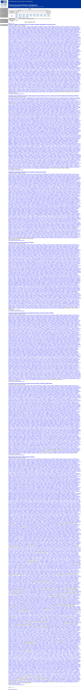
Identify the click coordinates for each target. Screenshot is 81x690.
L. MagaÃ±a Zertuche (70, 61)
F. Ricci (15, 76)
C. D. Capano (10, 182)
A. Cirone (65, 184)
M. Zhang (43, 237)
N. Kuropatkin (30, 101)
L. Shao (34, 80)
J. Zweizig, (55, 91)
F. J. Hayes (69, 51)
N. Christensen (46, 36)
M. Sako (73, 97)
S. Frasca (22, 46)
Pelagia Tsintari (31, 6)
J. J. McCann (21, 64)
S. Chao (36, 35)
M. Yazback (51, 90)
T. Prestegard (13, 74)
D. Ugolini (74, 161)
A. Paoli (64, 71)
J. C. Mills (36, 66)
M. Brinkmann (52, 33)
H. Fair (29, 44)
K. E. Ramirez (35, 75)
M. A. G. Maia (42, 101)
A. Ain (74, 26)
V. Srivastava (10, 158)
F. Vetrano (66, 163)
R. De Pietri (41, 41)
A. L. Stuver (35, 83)
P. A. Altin (20, 27)
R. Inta (12, 54)
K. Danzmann (26, 40)
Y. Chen (51, 113)
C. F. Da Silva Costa (36, 40)
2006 (27, 14)
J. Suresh (55, 83)
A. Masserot (48, 63)
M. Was (34, 88)
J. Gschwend (45, 98)
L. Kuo (23, 58)
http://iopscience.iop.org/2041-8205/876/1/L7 (16, 169)
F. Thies (41, 84)
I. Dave (51, 40)
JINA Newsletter (2, 20)
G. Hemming (22, 52)
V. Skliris (39, 81)
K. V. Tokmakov (26, 230)
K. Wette (14, 89)
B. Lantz (62, 58)
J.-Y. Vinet (25, 87)
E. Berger (65, 98)
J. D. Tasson (34, 84)
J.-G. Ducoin (16, 43)
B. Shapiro (66, 296)
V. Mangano (30, 62)
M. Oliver (12, 70)
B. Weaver (41, 88)
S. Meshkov (49, 65)
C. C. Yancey (39, 90)
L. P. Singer (16, 81)
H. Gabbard (33, 194)
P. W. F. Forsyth (13, 46)
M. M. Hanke (18, 51)
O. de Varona (62, 41)
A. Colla (29, 185)
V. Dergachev (72, 188)
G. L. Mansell (34, 62)
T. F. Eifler (37, 100)
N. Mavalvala (10, 64)
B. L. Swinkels (63, 83)
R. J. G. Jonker (16, 131)
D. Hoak (61, 52)
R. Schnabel (70, 154)
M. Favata (58, 44)
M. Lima (37, 101)
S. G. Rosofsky (27, 77)
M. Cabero (12, 111)
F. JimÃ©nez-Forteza (48, 200)
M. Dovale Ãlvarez (37, 190)
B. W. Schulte (31, 79)
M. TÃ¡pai (24, 84)
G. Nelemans (64, 68)
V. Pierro (78, 219)
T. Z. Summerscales (44, 83)
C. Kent (41, 202)
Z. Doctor (48, 42)
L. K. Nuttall (35, 69)
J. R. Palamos (16, 71)
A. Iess (76, 53)
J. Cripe (43, 39)
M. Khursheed (75, 132)
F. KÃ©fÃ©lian (35, 132)
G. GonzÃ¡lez (73, 48)
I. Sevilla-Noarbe (51, 98)
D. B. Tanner (20, 84)
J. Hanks (22, 51)
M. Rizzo (38, 76)
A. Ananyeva (28, 27)
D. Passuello (20, 72)
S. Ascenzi (73, 104)
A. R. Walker (67, 102)
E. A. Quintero (62, 74)
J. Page (54, 217)
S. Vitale (29, 87)
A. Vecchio (47, 86)
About (1, 15)
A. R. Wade (49, 87)
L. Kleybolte (65, 56)
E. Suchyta (48, 102)
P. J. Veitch (59, 86)
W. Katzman (17, 132)
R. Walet (60, 87)
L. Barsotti (56, 29)
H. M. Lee (42, 59)
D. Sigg (63, 156)
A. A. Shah (49, 296)
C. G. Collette (54, 37)
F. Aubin (24, 28)
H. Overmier (61, 70)
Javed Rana (47, 75)
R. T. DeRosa (13, 259)
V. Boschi (58, 32)
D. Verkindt (76, 86)
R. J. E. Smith (61, 81)
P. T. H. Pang (44, 71)
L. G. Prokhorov (27, 74)
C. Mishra (62, 66)
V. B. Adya (45, 26)
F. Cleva (24, 37)
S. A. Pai (12, 71)
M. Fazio (64, 44)
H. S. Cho (38, 36)
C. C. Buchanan (61, 180)
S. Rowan (36, 77)
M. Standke (23, 158)
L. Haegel (60, 50)
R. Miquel (57, 101)
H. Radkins (77, 74)
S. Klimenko (74, 56)
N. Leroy (62, 59)
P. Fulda (51, 46)
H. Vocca (34, 87)
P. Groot (14, 50)
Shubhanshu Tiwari (69, 84)
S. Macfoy (41, 61)
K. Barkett (41, 29)
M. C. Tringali (31, 161)
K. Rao (50, 75)
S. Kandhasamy (41, 131)
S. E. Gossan (28, 49)
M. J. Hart (79, 268)
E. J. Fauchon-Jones (52, 44)
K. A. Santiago (40, 78)
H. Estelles (75, 43)
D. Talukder (16, 84)
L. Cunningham (67, 39)
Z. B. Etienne (10, 44)
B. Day (26, 188)
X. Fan (36, 44)
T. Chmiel (14, 184)
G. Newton (58, 215)
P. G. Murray (37, 68)
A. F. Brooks (65, 33)
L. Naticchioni (50, 68)
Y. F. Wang (18, 88)
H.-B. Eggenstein (19, 191)
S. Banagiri (19, 29)
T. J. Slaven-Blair (51, 81)
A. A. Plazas (71, 101)
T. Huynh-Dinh (67, 53)
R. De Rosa (49, 41)
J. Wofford (28, 236)
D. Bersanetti (66, 30)
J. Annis (24, 97)
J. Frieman (53, 100)
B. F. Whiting (23, 89)
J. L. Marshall (47, 101)
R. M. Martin (30, 63)
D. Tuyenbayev (66, 161)
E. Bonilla (34, 32)
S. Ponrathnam (47, 73)
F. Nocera (27, 69)
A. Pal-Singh (30, 71)
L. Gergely (68, 47)
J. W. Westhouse (66, 165)
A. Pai (9, 71)
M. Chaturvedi (61, 35)
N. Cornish (30, 38)
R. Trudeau (43, 161)
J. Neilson (59, 68)
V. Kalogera (33, 131)
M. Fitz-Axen (60, 45)
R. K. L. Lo (35, 60)
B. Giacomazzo (26, 48)
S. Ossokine (52, 70)
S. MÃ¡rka (58, 62)
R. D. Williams (55, 235)
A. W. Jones (74, 54)
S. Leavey (24, 59)
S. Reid (77, 75)
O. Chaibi (17, 35)
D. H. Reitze (70, 151)
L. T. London (45, 60)
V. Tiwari (79, 84)
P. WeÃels (75, 88)
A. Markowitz (77, 62)
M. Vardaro (32, 86)
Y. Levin (70, 59)
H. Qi (48, 74)
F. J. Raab (73, 74)
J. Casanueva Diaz (18, 112)
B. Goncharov (68, 48)
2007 (31, 14)
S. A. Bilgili (22, 31)
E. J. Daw (61, 40)
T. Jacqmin (39, 54)
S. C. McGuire (47, 64)
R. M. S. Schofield (15, 79)
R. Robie (47, 76)
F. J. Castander (63, 99)
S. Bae (69, 28)
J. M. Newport (53, 215)
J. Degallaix (76, 40)
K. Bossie (65, 32)
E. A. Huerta (43, 53)
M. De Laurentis (41, 188)
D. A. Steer (27, 158)
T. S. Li (34, 101)
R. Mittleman (16, 67)
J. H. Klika (69, 56)
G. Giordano (49, 48)
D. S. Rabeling (60, 221)
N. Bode (16, 32)
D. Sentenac (70, 79)
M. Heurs (50, 52)
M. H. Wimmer (55, 89)
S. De (29, 188)
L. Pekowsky (33, 219)
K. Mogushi (27, 67)
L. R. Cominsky (63, 37)
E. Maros (77, 138)
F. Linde (15, 60)
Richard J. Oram (23, 70)
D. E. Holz (16, 53)
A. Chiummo (31, 36)
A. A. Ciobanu (69, 36)
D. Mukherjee (77, 67)
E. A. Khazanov (70, 132)
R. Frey (36, 46)
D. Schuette (60, 295)
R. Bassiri (75, 29)
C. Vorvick (39, 87)
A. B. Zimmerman (73, 237)
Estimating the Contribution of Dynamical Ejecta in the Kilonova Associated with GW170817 (27, 172)
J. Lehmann (55, 59)
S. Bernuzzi (53, 30)
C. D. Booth (51, 32)
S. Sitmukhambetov (34, 81)
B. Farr (43, 44)
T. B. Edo (32, 43)
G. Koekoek (24, 57)
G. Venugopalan (70, 86)
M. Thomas (45, 84)
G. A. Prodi (22, 74)
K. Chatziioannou (37, 113)
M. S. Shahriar (25, 80)
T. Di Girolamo (19, 42)
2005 (24, 14)
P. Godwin (57, 48)
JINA (1, 19)
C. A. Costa (42, 38)
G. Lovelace (70, 136)
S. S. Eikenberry (54, 43)
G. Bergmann (48, 30)
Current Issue (2, 8)
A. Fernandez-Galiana (35, 121)
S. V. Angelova (45, 27)
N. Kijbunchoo (68, 202)
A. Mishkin (58, 66)
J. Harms (47, 51)
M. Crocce (67, 99)
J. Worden (13, 90)
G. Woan (72, 89)
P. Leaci (21, 59)
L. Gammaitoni (77, 46)
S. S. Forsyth (56, 193)
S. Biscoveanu (47, 31)
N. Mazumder (15, 64)
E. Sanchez (14, 102)
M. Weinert (49, 88)
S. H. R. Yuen (67, 90)
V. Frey (39, 46)
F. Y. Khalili (52, 132)
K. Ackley (31, 26)
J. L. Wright (18, 90)
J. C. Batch (16, 248)
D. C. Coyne (23, 39)
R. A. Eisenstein (65, 43)
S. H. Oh (69, 69)
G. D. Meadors (76, 64)
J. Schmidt (30, 295)
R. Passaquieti (15, 72)
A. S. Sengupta (61, 79)
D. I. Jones (78, 54)
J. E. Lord (69, 206)
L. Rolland (59, 76)
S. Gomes (26, 196)
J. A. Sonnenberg (27, 227)
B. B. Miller (59, 212)
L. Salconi (69, 77)
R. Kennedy (44, 132)
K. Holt (13, 53)
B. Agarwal (60, 244)
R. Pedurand (47, 72)
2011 (45, 14)
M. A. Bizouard (60, 31)
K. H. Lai (39, 58)
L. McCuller (42, 64)
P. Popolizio (52, 73)
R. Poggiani (38, 73)
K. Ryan (51, 77)
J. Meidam (18, 65)
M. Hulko (55, 53)
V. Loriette (58, 60)
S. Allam (77, 97)
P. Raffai (13, 75)
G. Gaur (41, 47)
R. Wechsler (61, 98)
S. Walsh (71, 87)
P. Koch (13, 57)
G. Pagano (74, 70)
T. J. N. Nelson (69, 68)
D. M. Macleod (51, 61)
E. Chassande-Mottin (50, 35)
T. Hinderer (57, 52)
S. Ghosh (22, 48)
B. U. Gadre (64, 46)
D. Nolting (24, 216)
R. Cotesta (46, 38)
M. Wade (56, 87)
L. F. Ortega (39, 70)
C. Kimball (38, 56)
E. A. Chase (44, 35)
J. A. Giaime (32, 48)
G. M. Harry (52, 51)
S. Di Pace (31, 42)
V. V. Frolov (47, 46)
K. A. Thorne (59, 84)
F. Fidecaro (35, 45)
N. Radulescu (70, 150)
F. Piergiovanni (18, 73)
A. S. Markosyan (71, 62)
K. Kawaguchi (17, 202)
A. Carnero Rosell (14, 98)
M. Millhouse (32, 66)
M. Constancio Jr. (70, 37)
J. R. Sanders (35, 78)
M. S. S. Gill (41, 98)
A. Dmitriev (44, 42)
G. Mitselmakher (36, 213)
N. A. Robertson (43, 76)
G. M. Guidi (30, 50)
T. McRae (60, 64)
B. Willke (51, 89)
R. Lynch (31, 61)
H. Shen (45, 80)
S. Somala (65, 81)
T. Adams (34, 244)
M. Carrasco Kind (53, 99)
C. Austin (37, 28)
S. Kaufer (20, 132)
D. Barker (37, 29)
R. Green (76, 49)
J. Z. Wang (67, 164)
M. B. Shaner (30, 80)
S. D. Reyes (44, 292)
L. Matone (79, 63)
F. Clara (12, 37)
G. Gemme (50, 47)
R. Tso (54, 161)
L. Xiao (30, 90)
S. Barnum (46, 29)
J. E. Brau (32, 33)
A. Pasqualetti (75, 147)
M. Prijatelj (71, 220)
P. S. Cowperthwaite (70, 98)
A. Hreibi (39, 53)
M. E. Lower (14, 61)
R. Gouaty (37, 49)
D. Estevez (79, 43)
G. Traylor (26, 161)
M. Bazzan (18, 30)
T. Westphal (25, 235)
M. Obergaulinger (40, 69)
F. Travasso (22, 161)
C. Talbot (11, 84)
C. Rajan (20, 75)
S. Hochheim (65, 52)
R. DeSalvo (57, 41)
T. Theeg (61, 229)
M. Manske (39, 62)
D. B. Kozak (58, 57)
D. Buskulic (74, 110)
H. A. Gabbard (58, 46)
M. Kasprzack (73, 131)
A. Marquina (13, 63)
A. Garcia (20, 47)
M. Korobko (45, 57)
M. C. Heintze (18, 128)
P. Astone (21, 28)
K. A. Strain (15, 83)
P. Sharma (37, 80)
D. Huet (47, 53)
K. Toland (67, 160)
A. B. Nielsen (76, 215)
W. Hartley (21, 97)
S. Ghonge (77, 47)
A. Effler (41, 43)
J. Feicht (70, 44)
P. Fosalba (49, 100)
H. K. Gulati (35, 50)
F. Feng (78, 44)
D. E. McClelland (31, 64)
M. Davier (54, 40)
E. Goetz (60, 48)
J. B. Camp (46, 111)
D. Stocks (56, 158)
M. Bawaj (10, 30)
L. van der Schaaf (14, 86)
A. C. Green (72, 49)
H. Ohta (76, 69)
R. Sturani (30, 83)
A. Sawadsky (14, 295)
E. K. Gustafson (51, 50)
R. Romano (77, 76)
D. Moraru (46, 67)
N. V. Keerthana (30, 132)
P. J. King (45, 56)
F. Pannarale (53, 71)
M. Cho (42, 36)
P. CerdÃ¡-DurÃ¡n (46, 112)
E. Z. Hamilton (76, 50)
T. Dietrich (76, 41)
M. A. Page (78, 70)
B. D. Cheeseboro (67, 35)
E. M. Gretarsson (22, 126)
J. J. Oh (66, 69)
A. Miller (27, 66)
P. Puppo (40, 74)
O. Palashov (21, 71)
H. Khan (56, 132)
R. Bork (55, 32)
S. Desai (23, 100)
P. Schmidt (77, 78)
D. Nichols (19, 69)
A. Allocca (12, 27)
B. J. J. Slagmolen (45, 81)
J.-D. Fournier (18, 46)
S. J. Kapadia (55, 131)
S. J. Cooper (78, 37)
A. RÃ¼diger (40, 77)
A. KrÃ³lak (72, 57)
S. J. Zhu (64, 237)
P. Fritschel (43, 46)
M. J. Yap (46, 90)
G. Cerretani (52, 112)
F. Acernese (28, 26)
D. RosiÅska (22, 77)
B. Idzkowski (72, 53)
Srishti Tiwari (75, 84)
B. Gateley (34, 47)
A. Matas (70, 63)
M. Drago (75, 42)
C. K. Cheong (17, 36)
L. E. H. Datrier (43, 40)
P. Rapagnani (54, 75)
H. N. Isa (22, 54)
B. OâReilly (28, 70)
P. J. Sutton (59, 83)
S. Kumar (20, 58)
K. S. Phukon (74, 72)
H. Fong (76, 45)
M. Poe (27, 220)
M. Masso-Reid (59, 63)
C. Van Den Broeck (57, 162)
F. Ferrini (30, 45)
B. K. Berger (44, 30)
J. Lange (58, 58)
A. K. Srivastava (78, 157)
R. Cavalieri (37, 112)
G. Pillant (22, 73)
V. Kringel (62, 57)
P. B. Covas (77, 38)
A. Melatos (22, 65)
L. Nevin (49, 215)
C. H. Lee (34, 59)
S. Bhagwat (78, 177)
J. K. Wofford (66, 166)
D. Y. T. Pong (42, 73)
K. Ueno (70, 161)
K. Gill (45, 48)
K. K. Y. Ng (63, 215)
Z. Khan (65, 132)
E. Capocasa (67, 111)
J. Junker (23, 131)
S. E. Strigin (23, 83)
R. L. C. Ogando (65, 101)
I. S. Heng (31, 52)
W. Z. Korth (49, 57)
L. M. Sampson (56, 224)
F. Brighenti (44, 33)
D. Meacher (71, 64)
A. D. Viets (18, 87)
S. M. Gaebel (68, 46)
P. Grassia (58, 49)
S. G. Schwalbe (41, 79)
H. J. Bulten (64, 110)
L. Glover (53, 48)
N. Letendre (66, 59)
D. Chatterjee (56, 35)
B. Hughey (51, 53)
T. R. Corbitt (14, 38)
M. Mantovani (44, 62)
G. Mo (19, 67)
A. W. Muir (33, 214)
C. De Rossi (53, 41)
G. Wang (75, 87)
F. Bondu (30, 32)
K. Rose (18, 77)
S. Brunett (74, 33)
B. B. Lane (51, 58)
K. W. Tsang (48, 161)
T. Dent (33, 41)
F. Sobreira (44, 102)
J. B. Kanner (50, 131)
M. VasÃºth (43, 86)
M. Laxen (46, 205)
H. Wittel (68, 89)
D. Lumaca (22, 61)
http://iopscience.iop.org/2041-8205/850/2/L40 (16, 310)
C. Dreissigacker (53, 190)
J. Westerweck (20, 235)
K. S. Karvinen (63, 131)
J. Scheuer (73, 78)
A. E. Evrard (41, 100)
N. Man (22, 62)
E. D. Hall (72, 50)
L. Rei (75, 75)
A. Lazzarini (13, 59)
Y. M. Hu (47, 199)
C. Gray (62, 49)
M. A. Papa (52, 218)
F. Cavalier (53, 182)
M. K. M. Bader (65, 28)
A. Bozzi (9, 33)
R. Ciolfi (73, 36)
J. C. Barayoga (23, 29)
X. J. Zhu (46, 91)
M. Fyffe (54, 46)
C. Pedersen (38, 72)
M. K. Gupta (46, 50)
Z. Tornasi (75, 160)
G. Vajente (29, 162)
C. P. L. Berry (61, 30)
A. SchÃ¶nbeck (21, 79)
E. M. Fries (13, 194)
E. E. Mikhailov (15, 66)
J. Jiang (65, 54)
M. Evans (18, 44)
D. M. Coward (13, 39)
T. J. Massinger (53, 63)
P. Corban (10, 38)
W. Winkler (60, 89)
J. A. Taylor (50, 229)
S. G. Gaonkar (15, 47)
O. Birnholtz (38, 31)
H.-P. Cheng (13, 36)
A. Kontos (37, 57)
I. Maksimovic (14, 62)
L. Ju (20, 131)
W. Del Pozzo (19, 41)
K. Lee (51, 59)
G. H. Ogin (63, 69)
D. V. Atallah (36, 175)
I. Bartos (71, 29)
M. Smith (35, 102)
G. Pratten (73, 149)
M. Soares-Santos (11, 97)
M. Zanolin (10, 91)
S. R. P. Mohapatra (32, 67)
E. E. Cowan (50, 115)
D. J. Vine (22, 87)
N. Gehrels (20, 195)
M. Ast (24, 175)
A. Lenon (58, 59)
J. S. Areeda (65, 27)
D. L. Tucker (56, 98)
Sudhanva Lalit (15, 6)
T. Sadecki (59, 77)
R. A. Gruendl (71, 100)
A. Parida (67, 71)
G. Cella (41, 112)
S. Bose (62, 32)
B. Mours (58, 67)
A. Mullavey (19, 68)
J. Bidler (13, 31)
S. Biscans (43, 31)
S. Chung (61, 36)
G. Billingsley (27, 31)
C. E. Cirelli (61, 184)
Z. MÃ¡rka (62, 62)
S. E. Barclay (29, 29)
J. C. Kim (19, 56)
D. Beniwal (39, 30)
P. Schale (65, 78)
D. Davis (58, 40)
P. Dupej (20, 43)
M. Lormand (62, 60)
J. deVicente (32, 98)
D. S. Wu (21, 90)
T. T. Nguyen (67, 215)
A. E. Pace (70, 70)
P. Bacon (55, 28)
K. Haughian (65, 51)
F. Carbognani (71, 111)
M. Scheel (69, 78)
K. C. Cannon (56, 111)
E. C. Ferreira (21, 45)
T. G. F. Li (35, 206)
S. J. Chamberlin (28, 35)
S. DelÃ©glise (14, 41)
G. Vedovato (52, 86)
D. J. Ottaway (57, 70)
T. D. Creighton (38, 39)
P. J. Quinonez (56, 74)
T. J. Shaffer (45, 296)
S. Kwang (30, 58)
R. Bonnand (39, 32)
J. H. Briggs (40, 33)
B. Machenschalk (61, 207)
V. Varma (36, 86)
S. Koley (27, 57)
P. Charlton (40, 35)
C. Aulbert (45, 175)
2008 (34, 14)
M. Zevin (23, 91)
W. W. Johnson (54, 200)
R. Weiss (58, 88)
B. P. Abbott (10, 26)
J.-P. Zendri (19, 91)
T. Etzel (14, 44)
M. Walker (64, 87)
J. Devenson (27, 189)
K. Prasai (73, 73)
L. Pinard (26, 73)
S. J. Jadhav (43, 54)
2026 (27, 17)
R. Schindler (23, 102)
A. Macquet (56, 61)
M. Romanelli (72, 76)
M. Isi (29, 54)
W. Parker (71, 71)
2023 (17, 17)
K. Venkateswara (64, 86)
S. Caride (76, 111)
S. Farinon (40, 44)
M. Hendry (27, 52)
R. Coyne (27, 39)
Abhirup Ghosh (11, 48)
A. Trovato (36, 161)
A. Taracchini (29, 84)
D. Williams (37, 89)
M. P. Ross (32, 77)
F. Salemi (43, 224)
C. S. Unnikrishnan (40, 231)
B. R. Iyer (32, 54)
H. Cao (60, 111)
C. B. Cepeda (66, 182)
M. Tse (52, 161)
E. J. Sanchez (15, 78)
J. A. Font (27, 122)
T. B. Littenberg (24, 60)
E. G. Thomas (69, 229)
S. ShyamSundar (66, 80)
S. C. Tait (64, 159)
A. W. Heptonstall (40, 52)
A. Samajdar (78, 77)
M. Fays (61, 44)
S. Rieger (55, 292)
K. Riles (35, 76)
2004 (20, 14)
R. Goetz (64, 48)
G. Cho (35, 36)
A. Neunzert (77, 68)
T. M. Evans (22, 44)
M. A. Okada (77, 145)
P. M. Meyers (68, 65)
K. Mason (40, 63)
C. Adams (35, 26)
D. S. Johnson (69, 54)
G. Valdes (33, 162)
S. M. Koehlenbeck (18, 57)
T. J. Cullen (57, 39)
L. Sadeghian (24, 224)
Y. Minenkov (53, 66)
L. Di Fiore (45, 118)
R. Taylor (37, 84)
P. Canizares (68, 181)
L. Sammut (10, 78)
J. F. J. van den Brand (50, 162)
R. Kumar (16, 58)
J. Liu (29, 60)
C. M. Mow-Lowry (64, 67)
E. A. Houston (35, 199)
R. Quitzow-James (68, 74)
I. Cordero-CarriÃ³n (20, 38)
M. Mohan (57, 213)
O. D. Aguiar (67, 26)
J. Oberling (46, 69)
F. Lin (13, 60)
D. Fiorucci (42, 45)
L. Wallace (68, 87)
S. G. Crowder (52, 39)
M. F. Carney (29, 182)
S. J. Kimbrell (23, 203)
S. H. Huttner (62, 53)
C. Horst (24, 53)
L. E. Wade (53, 87)
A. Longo (49, 60)
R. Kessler (66, 97)
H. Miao (72, 65)
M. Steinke (31, 158)
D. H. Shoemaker (53, 80)
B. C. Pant (57, 71)
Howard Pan (14, 218)
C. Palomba (26, 71)
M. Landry (47, 58)
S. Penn (53, 72)
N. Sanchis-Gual (25, 78)
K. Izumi (35, 54)
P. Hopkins (20, 53)
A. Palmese (17, 97)
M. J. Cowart (19, 39)
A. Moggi (49, 213)
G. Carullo (13, 112)
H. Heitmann (14, 52)
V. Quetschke (51, 74)
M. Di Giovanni (13, 42)
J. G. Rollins (64, 76)
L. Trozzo (39, 161)
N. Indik (76, 199)
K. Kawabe (25, 132)
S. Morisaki (55, 67)
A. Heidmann (77, 51)
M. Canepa (63, 181)
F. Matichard (74, 63)
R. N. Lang (55, 58)
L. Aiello (71, 26)
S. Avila (26, 99)
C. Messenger (54, 65)
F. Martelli (21, 63)
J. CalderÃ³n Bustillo (31, 111)
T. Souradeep (64, 157)
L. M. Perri (51, 219)
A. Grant (52, 49)
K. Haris (44, 51)
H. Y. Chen (72, 35)
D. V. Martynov (35, 63)
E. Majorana (78, 137)
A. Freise (33, 46)
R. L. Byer (21, 181)
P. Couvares (73, 38)
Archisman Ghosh (17, 48)
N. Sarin (44, 78)
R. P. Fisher (51, 45)
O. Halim (64, 50)
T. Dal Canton (76, 39)
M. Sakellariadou (64, 77)
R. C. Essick (70, 43)
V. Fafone (26, 44)
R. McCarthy (25, 64)
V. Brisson (57, 33)
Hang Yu (59, 90)
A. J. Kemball (32, 202)
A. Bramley (23, 33)
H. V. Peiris (70, 97)
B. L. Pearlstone (33, 72)
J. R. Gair (72, 46)
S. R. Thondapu (54, 84)
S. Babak (52, 28)
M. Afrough (56, 244)
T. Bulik (60, 110)
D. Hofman (70, 52)
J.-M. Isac (25, 54)
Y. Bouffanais (78, 32)
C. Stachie (18, 158)
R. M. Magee (77, 61)
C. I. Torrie (13, 161)
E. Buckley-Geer (42, 99)
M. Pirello (30, 73)
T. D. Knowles (61, 203)
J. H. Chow (25, 184)
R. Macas (38, 61)
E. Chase (29, 183)
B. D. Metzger (76, 98)
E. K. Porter (57, 73)
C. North (30, 69)
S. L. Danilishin (14, 40)
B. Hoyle (14, 101)
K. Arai (56, 27)
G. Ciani (64, 36)
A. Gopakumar (16, 49)
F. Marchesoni (49, 62)
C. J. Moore (42, 67)
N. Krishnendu (67, 57)
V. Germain (73, 47)
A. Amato (24, 27)
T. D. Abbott (19, 26)
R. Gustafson (56, 50)
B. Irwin (18, 54)
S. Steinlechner (41, 158)
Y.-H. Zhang (51, 237)
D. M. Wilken (31, 89)
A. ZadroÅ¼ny (18, 237)
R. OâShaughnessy (46, 70)
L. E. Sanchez (20, 78)
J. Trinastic (66, 230)
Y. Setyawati (10, 80)
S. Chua (53, 36)
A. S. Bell (35, 30)
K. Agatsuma (57, 26)
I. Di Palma (35, 42)
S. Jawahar (42, 200)
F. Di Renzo (40, 42)
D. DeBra (65, 40)
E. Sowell (68, 157)
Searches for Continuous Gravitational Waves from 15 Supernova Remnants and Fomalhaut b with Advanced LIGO (32, 24)
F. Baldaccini (77, 28)
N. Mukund (14, 68)
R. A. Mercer (31, 65)
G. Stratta (18, 83)
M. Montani (38, 67)
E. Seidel (52, 79)
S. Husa (58, 53)
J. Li (73, 59)
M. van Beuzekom (43, 162)
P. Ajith (77, 26)
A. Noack (16, 216)
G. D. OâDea (57, 69)
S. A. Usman (20, 162)
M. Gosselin (33, 49)
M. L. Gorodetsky (23, 49)
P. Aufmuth (29, 28)
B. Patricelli (28, 72)
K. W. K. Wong (33, 236)
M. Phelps (69, 72)
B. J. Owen (66, 70)
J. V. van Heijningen (20, 86)
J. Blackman (72, 178)
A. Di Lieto (24, 42)
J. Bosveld (74, 32)
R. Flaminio (65, 45)
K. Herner (62, 97)
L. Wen (66, 88)
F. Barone (49, 29)
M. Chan (32, 35)
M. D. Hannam (47, 268)
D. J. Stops (10, 83)
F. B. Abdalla (22, 99)
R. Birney (34, 31)
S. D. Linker (19, 60)
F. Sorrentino (77, 81)
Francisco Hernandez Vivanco (54, 128)
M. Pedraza (42, 72)
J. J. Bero (57, 30)
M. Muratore (32, 68)
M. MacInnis (46, 61)
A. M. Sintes (28, 81)
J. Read (67, 75)
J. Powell (60, 73)
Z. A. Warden (27, 88)
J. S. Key (48, 132)
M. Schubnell (27, 102)
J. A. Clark (16, 37)
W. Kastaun (61, 201)
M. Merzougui (44, 65)
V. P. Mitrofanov (73, 66)
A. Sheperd (18, 226)
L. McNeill (19, 211)
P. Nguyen (15, 69)
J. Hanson (36, 51)
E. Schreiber (26, 79)
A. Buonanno (69, 110)
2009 (38, 14)
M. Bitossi (55, 31)
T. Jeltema (22, 101)
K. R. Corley (26, 38)
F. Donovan (52, 42)
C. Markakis (66, 62)
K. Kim (23, 56)
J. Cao (63, 111)
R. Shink (48, 80)
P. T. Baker (72, 28)
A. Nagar (41, 68)
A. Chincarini (26, 36)
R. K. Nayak (55, 68)
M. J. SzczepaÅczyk (70, 83)
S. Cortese (38, 38)
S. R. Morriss (14, 214)
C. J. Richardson (20, 76)
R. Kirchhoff (56, 56)
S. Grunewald (21, 50)
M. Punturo (37, 74)
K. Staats (14, 158)
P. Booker (42, 32)
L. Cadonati (17, 111)
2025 (24, 17)
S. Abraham (23, 26)
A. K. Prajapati (65, 73)
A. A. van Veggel (27, 86)
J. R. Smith (56, 81)
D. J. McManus (56, 64)
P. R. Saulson (53, 78)
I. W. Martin (25, 63)
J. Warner (31, 88)
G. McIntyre (75, 210)
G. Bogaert (27, 32)
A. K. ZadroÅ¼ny (77, 90)
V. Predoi (62, 220)
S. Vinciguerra (38, 233)
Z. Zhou (43, 91)
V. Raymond (59, 75)
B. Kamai (37, 131)
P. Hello (18, 52)
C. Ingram (12, 130)
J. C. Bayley (14, 30)
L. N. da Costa (16, 100)
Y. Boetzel (23, 32)
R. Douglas (32, 190)
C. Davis (20, 100)
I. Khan (59, 132)
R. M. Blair (57, 108)
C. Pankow (48, 71)
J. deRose (27, 98)
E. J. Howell (31, 53)
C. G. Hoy (35, 53)
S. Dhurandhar (67, 41)
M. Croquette (47, 39)
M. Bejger (26, 30)
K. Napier (56, 284)
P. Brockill (61, 33)
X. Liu (31, 60)
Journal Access (2, 12)
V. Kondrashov (32, 57)
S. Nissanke (23, 69)
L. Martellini (46, 209)
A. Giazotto (42, 48)
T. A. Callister (37, 111)
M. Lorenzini (53, 60)
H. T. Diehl (36, 98)
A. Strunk (26, 83)
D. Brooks (37, 99)
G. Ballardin (74, 105)
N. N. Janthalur (51, 54)
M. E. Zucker (51, 91)
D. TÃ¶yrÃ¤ (18, 161)
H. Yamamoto (34, 90)
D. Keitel (40, 132)
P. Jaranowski (56, 54)
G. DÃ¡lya (48, 187)
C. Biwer (56, 178)
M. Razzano (64, 75)
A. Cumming (61, 39)
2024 (20, 17)
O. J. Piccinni (74, 148)
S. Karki (59, 131)
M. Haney (14, 51)
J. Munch (23, 68)
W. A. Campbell (51, 111)
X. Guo (56, 197)
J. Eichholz (49, 43)
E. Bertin (33, 99)
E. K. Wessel (70, 88)
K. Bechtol (29, 99)
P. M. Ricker (31, 76)
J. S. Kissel (61, 56)
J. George (64, 47)
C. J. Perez (57, 72)
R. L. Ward (22, 88)
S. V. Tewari (58, 229)
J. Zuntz (75, 102)
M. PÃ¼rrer (45, 74)
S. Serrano (32, 102)
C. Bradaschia (14, 33)
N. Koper (40, 57)
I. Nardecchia (45, 68)
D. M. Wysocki (26, 90)
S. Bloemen (12, 32)
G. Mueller (29, 214)
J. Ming (18, 213)
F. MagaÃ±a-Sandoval (62, 61)
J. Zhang (26, 91)
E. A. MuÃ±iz (27, 68)
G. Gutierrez (76, 100)
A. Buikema (57, 110)
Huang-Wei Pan (35, 71)
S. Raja (17, 75)
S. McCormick (37, 64)
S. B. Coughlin (56, 38)
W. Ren (12, 76)
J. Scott (45, 79)
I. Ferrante (17, 45)
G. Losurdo (67, 60)
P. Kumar (12, 58)
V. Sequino (74, 79)
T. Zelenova (15, 91)
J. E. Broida (43, 180)
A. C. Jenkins (61, 54)
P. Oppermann (17, 70)
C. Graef (44, 49)
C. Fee (68, 44)
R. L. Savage (61, 78)
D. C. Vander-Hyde (64, 162)
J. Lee (49, 59)
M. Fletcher (69, 45)
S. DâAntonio (20, 40)
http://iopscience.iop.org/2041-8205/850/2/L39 (16, 240)
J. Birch (31, 31)
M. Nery (73, 68)
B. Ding (27, 42)
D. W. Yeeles (55, 90)
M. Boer (19, 32)
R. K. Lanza (66, 58)
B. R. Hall (68, 50)
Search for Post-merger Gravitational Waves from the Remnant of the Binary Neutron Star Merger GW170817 (30, 312)
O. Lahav (34, 97)
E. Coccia (32, 37)
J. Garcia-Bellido (29, 97)
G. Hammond (18, 127)
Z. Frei (30, 46)
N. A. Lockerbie (40, 60)
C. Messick (58, 65)
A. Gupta (41, 50)
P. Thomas (49, 84)
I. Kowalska (54, 57)
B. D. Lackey (35, 58)
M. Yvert (71, 90)
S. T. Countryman (67, 38)
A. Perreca (61, 72)
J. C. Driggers (41, 119)
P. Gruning (26, 50)
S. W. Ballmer (14, 29)
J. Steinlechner (35, 158)
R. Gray (65, 49)
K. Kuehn (26, 101)
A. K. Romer (75, 101)
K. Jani (47, 54)
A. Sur (37, 159)
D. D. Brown (70, 33)
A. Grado (41, 49)
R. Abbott (14, 26)
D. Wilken (46, 235)
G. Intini (15, 54)
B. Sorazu (72, 81)
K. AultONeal (33, 28)
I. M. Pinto (16, 220)
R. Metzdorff (63, 65)
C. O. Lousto (76, 60)
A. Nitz (13, 216)
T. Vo (32, 87)
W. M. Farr (47, 44)
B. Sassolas (49, 78)
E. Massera (44, 63)
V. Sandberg (31, 78)
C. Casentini (24, 112)
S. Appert (53, 27)
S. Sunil (52, 83)
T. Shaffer (20, 80)
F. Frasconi (27, 46)
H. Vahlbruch (25, 162)
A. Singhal (24, 81)
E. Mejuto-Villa (52, 211)
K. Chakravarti (22, 35)
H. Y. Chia (22, 36)
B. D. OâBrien (51, 69)
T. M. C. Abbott (16, 99)
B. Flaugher (46, 100)
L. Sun (49, 83)
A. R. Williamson (42, 89)
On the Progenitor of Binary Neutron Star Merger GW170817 (20, 242)
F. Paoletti (61, 71)
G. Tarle (58, 102)
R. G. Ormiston (34, 70)
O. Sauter (57, 78)
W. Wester (71, 102)
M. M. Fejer (75, 44)
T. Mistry (65, 66)
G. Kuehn (76, 57)
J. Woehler (75, 89)
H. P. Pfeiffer (65, 72)
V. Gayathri (45, 47)
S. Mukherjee (50, 214)
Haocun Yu (63, 90)
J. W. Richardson (26, 76)
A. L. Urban (15, 162)
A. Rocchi (55, 76)
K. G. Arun (77, 27)
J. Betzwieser (75, 30)
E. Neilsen (61, 101)
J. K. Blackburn (65, 31)
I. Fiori (38, 45)
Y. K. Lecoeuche (29, 59)
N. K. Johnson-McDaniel (62, 200)
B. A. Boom (47, 32)
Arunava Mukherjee (71, 67)
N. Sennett (66, 79)
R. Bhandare (66, 107)
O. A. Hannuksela (31, 51)
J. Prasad (69, 73)
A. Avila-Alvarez (47, 28)
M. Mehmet (43, 211)
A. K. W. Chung (46, 184)
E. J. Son (69, 81)
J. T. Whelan (18, 89)
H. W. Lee (45, 59)
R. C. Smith (40, 102)
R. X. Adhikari (40, 26)
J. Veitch (55, 86)
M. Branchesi (28, 33)
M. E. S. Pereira (53, 97)
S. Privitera (18, 74)
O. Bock (20, 179)
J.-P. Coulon (62, 38)
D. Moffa (22, 67)
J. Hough (27, 53)
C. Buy (77, 110)
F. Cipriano (77, 36)
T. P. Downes (71, 42)
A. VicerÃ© (13, 87)
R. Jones (12, 131)
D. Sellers (56, 79)
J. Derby (44, 41)
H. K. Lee (38, 59)
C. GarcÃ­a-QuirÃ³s (25, 47)
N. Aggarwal (62, 26)
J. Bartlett (68, 29)
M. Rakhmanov (30, 75)
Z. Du (13, 43)
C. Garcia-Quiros (67, 194)
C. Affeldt (49, 26)
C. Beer (29, 177)
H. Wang (78, 87)
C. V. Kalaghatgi (28, 131)
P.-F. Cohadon (37, 37)
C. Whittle (27, 89)
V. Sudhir (38, 83)
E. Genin (53, 47)
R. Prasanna (77, 73)
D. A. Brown (66, 321)
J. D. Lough (71, 60)
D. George (61, 47)
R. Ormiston (15, 217)
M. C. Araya (60, 27)
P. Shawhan (42, 80)
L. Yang (43, 90)
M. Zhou (39, 91)
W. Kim (26, 56)
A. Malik (19, 62)
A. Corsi (34, 38)
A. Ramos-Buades (41, 75)
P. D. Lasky (77, 58)
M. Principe (76, 220)
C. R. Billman (24, 178)
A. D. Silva (12, 81)
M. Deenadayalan (71, 40)
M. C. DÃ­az (72, 41)
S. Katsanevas (78, 131)
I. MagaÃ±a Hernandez (50, 137)
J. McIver (51, 64)
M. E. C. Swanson (53, 102)
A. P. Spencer (72, 157)
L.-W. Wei (45, 88)
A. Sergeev (78, 79)
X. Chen (76, 35)
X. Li (10, 60)
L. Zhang (29, 91)
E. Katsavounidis (11, 132)
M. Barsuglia (61, 29)
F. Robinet (51, 76)
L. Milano (20, 66)
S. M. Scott (49, 79)
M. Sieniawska (75, 80)
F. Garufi (30, 47)
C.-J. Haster (60, 51)
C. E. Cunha (72, 99)
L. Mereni (35, 65)
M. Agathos (53, 26)
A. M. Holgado (74, 52)
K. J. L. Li (75, 59)
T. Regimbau (71, 75)
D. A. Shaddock (15, 80)
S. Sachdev (55, 77)
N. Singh (20, 81)
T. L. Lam (43, 58)
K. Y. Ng (78, 144)
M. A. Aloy (16, 27)
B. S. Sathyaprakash (72, 294)
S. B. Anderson (33, 27)
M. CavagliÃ (32, 112)
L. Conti (74, 37)
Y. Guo (38, 50)
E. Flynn (73, 45)
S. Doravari (61, 42)
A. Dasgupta (31, 40)
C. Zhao (36, 91)
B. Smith (77, 226)
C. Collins (59, 37)
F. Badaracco (59, 28)
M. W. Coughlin (51, 38)
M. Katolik (66, 201)
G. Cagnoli (21, 111)
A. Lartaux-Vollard (71, 58)
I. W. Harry (56, 51)
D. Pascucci (75, 71)
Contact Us (1, 16)
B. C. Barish (34, 29)
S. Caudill (28, 112)
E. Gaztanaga (58, 100)
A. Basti (78, 29)
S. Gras (55, 49)
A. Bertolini (71, 30)
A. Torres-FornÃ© (44, 230)
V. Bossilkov (69, 32)
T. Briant (35, 33)
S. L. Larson (31, 205)
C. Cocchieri (28, 37)
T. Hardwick (40, 51)
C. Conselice (23, 98)
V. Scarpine (18, 102)
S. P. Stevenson (52, 158)
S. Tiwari (17, 230)
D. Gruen (67, 100)
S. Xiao (54, 236)
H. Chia (73, 183)
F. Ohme (72, 69)
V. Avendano (42, 28)
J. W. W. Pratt (54, 220)
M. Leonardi (20, 206)
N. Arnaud (73, 27)
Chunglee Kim (15, 56)
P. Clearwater (20, 37)
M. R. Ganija (10, 47)
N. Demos (30, 41)
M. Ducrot (65, 190)
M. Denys (37, 41)
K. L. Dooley (57, 42)
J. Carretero (58, 99)
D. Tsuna (61, 161)
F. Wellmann (63, 88)
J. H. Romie (14, 77)
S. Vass (39, 86)
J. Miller (63, 212)
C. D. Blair (71, 31)
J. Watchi (37, 88)
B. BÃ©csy (23, 30)
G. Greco (68, 49)
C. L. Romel (68, 152)
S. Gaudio (38, 47)
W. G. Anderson (39, 27)
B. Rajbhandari (24, 75)
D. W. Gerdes (63, 100)
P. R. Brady (19, 33)
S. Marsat (17, 63)
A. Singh (59, 226)
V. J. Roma (68, 76)
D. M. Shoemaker (60, 80)
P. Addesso (38, 244)
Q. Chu (50, 36)
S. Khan (62, 132)
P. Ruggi (44, 77)
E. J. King (41, 56)
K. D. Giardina (36, 48)
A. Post (43, 220)
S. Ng (12, 69)
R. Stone (60, 158)
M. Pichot (13, 73)
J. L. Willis (47, 89)
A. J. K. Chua (37, 184)
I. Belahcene (31, 30)
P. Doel (27, 100)
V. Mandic (25, 62)
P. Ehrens (45, 43)
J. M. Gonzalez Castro (22, 125)
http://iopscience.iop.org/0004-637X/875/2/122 (16, 93)
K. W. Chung (57, 36)
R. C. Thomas (62, 102)
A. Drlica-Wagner (31, 100)
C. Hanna (26, 51)
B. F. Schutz (36, 79)
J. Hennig (34, 52)
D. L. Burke (47, 99)
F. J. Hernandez (45, 52)
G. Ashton (13, 28)
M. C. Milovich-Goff (42, 66)
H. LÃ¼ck (18, 61)
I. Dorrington (66, 42)
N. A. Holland (19, 129)
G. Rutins (48, 77)
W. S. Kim (29, 56)
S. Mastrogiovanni (65, 63)
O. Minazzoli (48, 66)
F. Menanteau (52, 101)
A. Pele (50, 72)
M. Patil (23, 72)
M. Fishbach (46, 45)
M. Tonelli (71, 160)
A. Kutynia (27, 58)
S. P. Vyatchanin (43, 87)
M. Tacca (76, 83)
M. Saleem (73, 77)
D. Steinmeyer (46, 158)
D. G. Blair (75, 31)
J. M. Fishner (55, 45)
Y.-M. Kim (34, 56)
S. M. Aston (17, 28)
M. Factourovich (69, 191)
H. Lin (49, 97)
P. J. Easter (28, 43)
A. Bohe (34, 179)
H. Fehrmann (44, 192)
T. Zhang (33, 91)
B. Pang (40, 71)
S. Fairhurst (33, 44)
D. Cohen (41, 37)
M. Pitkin (33, 73)
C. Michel (75, 65)
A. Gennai (57, 47)
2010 (41, 14)
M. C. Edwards (37, 43)
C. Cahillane (25, 111)
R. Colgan (45, 37)
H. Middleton (40, 212)
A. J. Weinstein (54, 88)
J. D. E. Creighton (33, 39)
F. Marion (54, 62)
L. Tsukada (58, 161)
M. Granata (48, 49)
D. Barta (64, 29)
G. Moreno (50, 67)
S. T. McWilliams (66, 64)
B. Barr (53, 29)
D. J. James (18, 101)
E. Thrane (63, 84)
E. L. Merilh (39, 65)
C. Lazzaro (17, 59)
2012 (49, 14)
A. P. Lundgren (27, 61)
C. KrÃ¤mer (37, 204)
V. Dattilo (48, 40)
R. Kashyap (68, 131)
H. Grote (17, 50)
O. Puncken (33, 74)
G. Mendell (26, 65)
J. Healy (73, 51)
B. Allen (21, 245)
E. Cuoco (71, 39)
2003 (17, 14)
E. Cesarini (14, 35)
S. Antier (49, 27)
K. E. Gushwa (68, 197)
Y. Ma (35, 61)
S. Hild (54, 52)
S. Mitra (69, 66)
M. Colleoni (50, 37)
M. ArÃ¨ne (69, 27)
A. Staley (59, 227)
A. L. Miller (24, 66)
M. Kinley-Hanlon (51, 56)
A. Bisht (51, 31)
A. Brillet (48, 33)
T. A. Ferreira (26, 45)
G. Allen (12, 104)
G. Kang (46, 131)
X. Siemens (38, 226)
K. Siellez (71, 80)
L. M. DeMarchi (25, 41)
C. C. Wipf (65, 89)
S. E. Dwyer (24, 43)
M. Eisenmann (59, 43)
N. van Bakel (37, 162)
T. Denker (60, 188)
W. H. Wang (14, 88)
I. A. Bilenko (17, 31)
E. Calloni (42, 111)
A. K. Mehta (14, 65)
